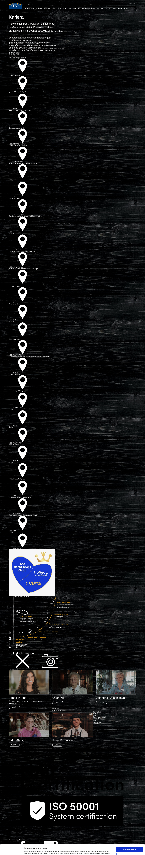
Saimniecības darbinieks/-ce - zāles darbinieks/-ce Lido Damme (29, 357)
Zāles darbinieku (14, 339)
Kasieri (11, 181)
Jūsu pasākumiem (78, 8)
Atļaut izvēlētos (129, 845)
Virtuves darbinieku (15, 304)
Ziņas (89, 8)
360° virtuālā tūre (108, 8)
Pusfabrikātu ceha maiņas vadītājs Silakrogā (23, 269)
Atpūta (39, 8)
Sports (96, 8)
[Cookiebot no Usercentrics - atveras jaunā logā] (12, 851)
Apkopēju (12, 233)
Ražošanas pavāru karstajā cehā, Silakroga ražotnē (26, 216)
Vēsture (95, 713)
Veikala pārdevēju (14, 198)
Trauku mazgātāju (14, 75)
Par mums (55, 708)
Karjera (66, 8)
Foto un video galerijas (59, 710)
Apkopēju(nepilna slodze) (17, 480)
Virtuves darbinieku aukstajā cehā (20, 497)
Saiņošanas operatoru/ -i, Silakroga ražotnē (23, 163)
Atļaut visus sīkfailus (129, 839)
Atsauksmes (97, 722)
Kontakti (95, 723)
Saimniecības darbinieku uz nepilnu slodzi (22, 93)
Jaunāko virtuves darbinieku (18, 392)
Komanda (96, 718)
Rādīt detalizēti (101, 851)
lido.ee (122, 4)
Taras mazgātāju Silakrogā (17, 58)
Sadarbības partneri (99, 717)
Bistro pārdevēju (14, 444)
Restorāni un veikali (52, 8)
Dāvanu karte (97, 712)
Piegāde (131, 4)
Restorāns (12, 54)
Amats (11, 56)
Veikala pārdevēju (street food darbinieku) (22, 251)
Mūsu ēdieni (29, 8)
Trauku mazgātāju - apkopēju (18, 145)
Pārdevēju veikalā (14, 286)
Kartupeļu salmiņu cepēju (17, 128)
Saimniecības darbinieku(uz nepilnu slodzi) (23, 515)
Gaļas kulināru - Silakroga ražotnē (20, 110)
